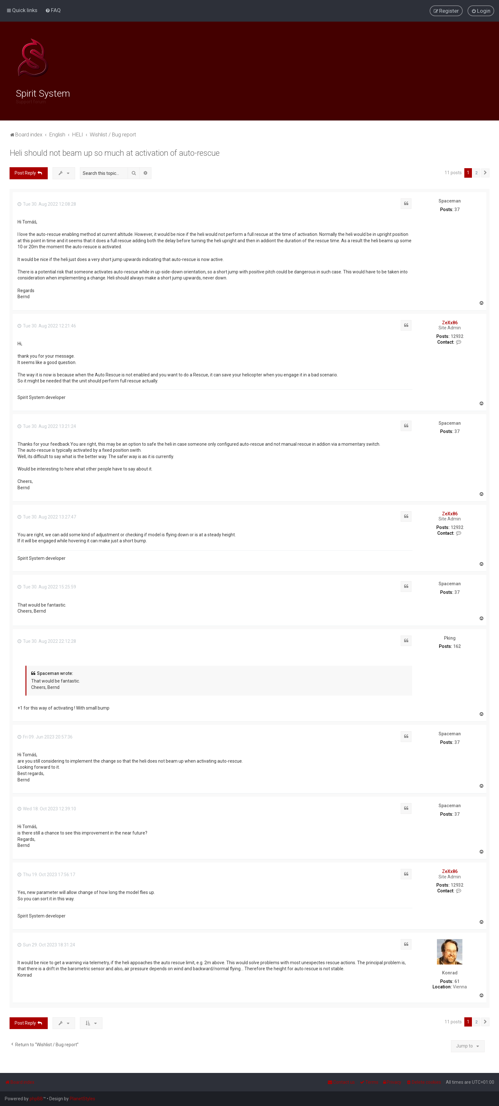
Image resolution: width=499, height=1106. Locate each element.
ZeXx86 (450, 321)
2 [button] (476, 171)
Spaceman (450, 199)
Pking (450, 636)
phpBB (36, 1098)
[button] (485, 171)
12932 (457, 335)
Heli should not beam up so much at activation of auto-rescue (115, 151)
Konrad (450, 971)
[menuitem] (53, 10)
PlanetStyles (82, 1098)
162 (457, 645)
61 (457, 980)
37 (457, 207)
